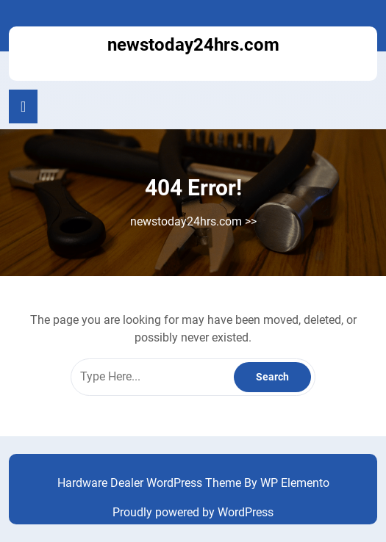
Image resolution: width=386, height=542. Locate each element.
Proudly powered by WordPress (193, 512)
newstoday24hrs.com (193, 45)
